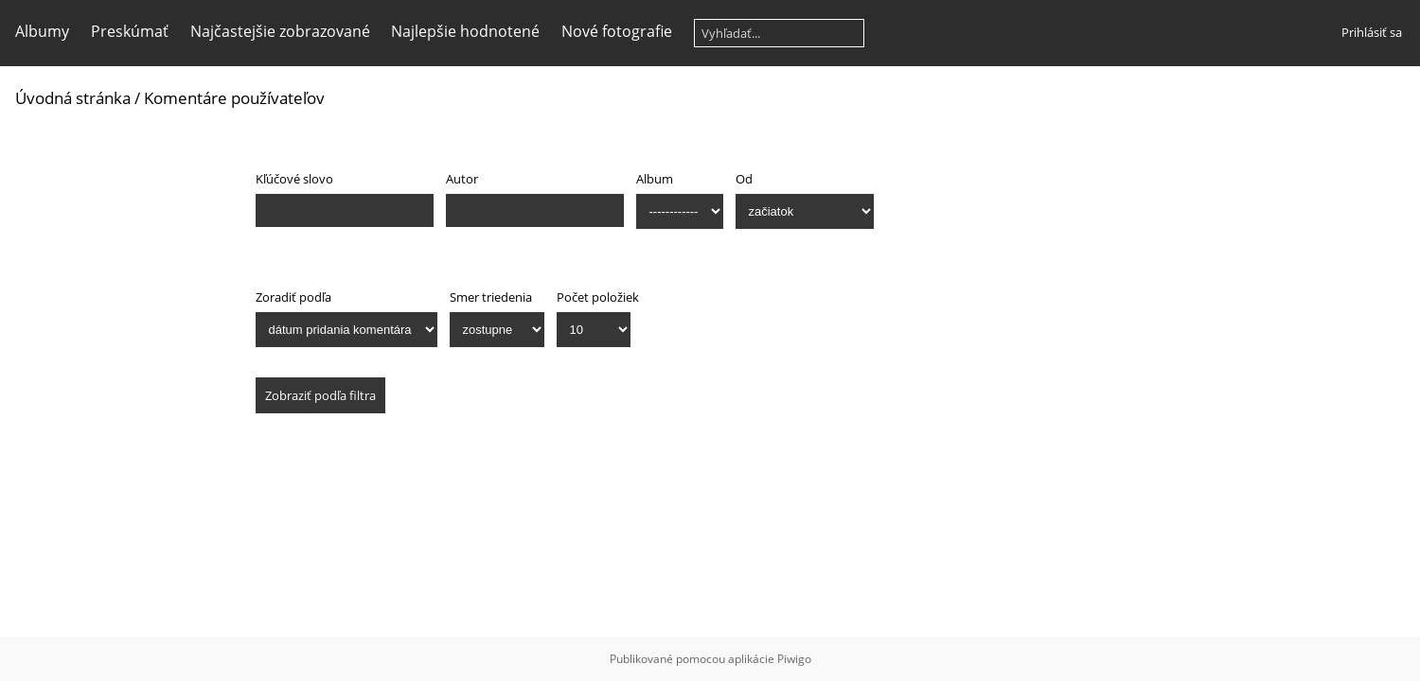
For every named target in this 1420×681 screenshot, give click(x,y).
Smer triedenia (491, 297)
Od (744, 178)
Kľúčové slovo (294, 178)
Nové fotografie (616, 31)
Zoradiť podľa (293, 297)
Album (654, 178)
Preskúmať (130, 31)
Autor (462, 178)
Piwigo (794, 659)
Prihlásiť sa (1371, 32)
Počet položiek (598, 297)
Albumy (42, 31)
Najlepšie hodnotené (465, 31)
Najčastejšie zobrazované (280, 31)
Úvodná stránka (73, 98)
